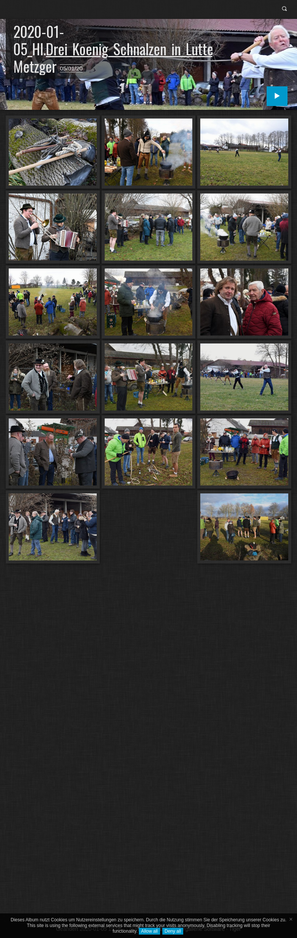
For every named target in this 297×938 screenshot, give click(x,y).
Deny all (173, 931)
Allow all (149, 931)
